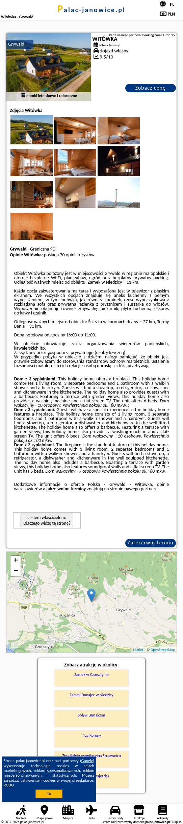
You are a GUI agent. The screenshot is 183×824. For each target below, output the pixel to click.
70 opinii (68, 255)
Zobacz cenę (150, 88)
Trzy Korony (91, 735)
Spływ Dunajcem (91, 715)
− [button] (16, 571)
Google (87, 760)
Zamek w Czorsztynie (91, 674)
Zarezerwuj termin (151, 542)
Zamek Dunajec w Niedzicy (91, 694)
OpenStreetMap (163, 650)
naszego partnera (140, 489)
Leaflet (138, 650)
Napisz (176, 822)
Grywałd (16, 44)
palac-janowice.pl (91, 10)
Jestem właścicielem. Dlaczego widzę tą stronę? (47, 520)
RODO (9, 785)
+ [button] (16, 561)
